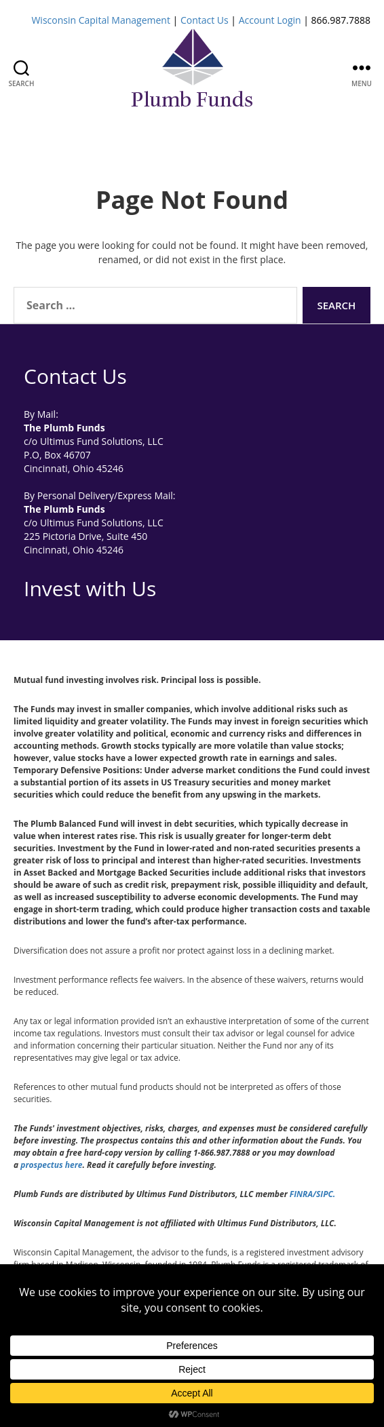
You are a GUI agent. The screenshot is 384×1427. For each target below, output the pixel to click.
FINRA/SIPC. (312, 1194)
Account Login (270, 20)
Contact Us (204, 20)
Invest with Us (90, 588)
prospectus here (51, 1165)
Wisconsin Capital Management (100, 20)
